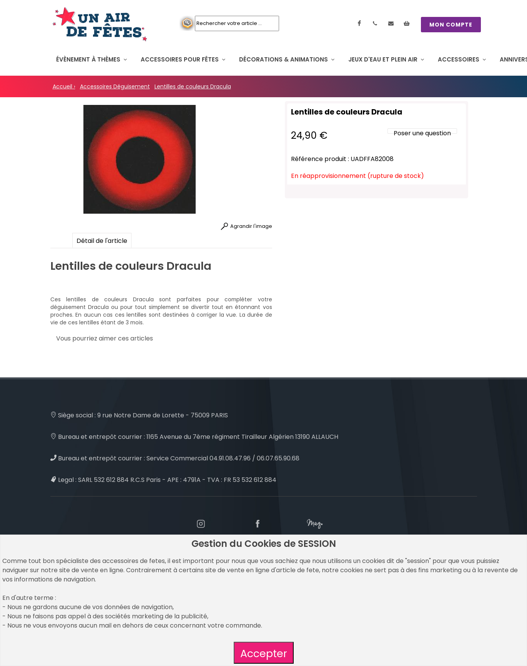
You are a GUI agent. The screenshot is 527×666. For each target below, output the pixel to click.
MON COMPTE (450, 24)
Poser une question (422, 133)
